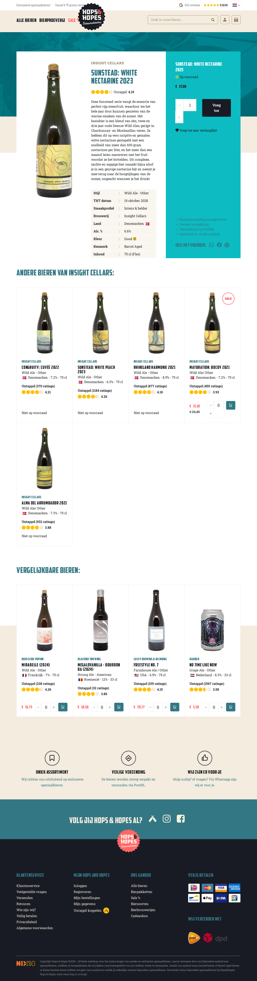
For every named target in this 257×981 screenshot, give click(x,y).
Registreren (82, 890)
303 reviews (203, 5)
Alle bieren (26, 21)
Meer (90, 21)
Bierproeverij (52, 21)
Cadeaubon (139, 914)
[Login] (225, 20)
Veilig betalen (26, 914)
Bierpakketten (141, 890)
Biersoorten (140, 902)
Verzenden (24, 896)
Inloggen (80, 884)
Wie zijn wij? (26, 908)
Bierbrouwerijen (143, 908)
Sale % (74, 21)
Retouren (23, 902)
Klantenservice (28, 884)
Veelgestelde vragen (31, 890)
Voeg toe (216, 106)
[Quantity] (219, 403)
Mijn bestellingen (87, 896)
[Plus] (210, 411)
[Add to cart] (230, 403)
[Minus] (211, 403)
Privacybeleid (26, 920)
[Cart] (236, 20)
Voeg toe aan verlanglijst (196, 128)
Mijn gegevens (85, 902)
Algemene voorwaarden (34, 926)
